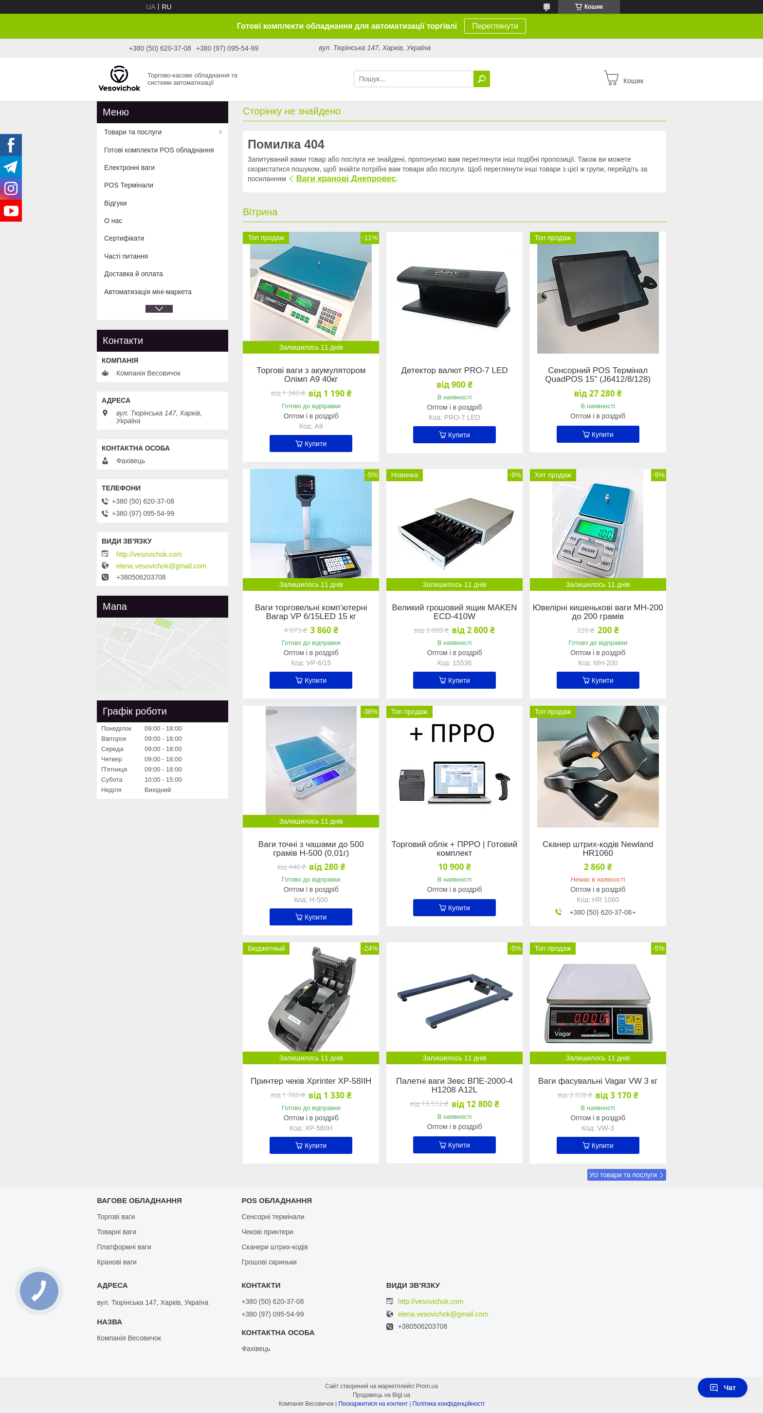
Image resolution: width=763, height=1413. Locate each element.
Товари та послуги (133, 132)
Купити (316, 444)
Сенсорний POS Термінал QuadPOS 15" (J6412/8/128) (598, 375)
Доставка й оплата (133, 274)
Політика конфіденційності (449, 1403)
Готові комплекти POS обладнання (159, 150)
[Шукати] (481, 79)
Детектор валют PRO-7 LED (454, 370)
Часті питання (126, 256)
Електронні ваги (129, 167)
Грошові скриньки (269, 1262)
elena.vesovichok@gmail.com (161, 566)
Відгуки (115, 203)
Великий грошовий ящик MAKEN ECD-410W (454, 612)
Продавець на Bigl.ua (381, 1395)
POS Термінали (128, 185)
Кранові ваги (117, 1262)
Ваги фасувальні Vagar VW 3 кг (597, 1081)
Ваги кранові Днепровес (346, 178)
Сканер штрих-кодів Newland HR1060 (598, 849)
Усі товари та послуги (623, 1175)
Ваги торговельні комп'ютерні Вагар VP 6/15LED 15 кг (311, 612)
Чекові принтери (267, 1232)
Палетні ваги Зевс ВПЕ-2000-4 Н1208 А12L (454, 1085)
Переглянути (495, 26)
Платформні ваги (124, 1247)
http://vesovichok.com (149, 554)
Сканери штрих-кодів (274, 1247)
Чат (722, 1387)
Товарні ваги (116, 1232)
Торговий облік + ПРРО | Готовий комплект (455, 849)
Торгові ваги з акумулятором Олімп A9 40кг (310, 375)
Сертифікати (124, 238)
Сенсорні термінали (272, 1217)
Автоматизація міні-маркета (148, 292)
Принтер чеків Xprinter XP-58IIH (311, 1081)
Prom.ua (427, 1386)
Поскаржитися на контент (372, 1403)
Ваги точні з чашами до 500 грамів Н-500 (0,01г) (311, 849)
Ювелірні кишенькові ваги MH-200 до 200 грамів (598, 612)
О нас (113, 221)
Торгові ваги (116, 1217)
